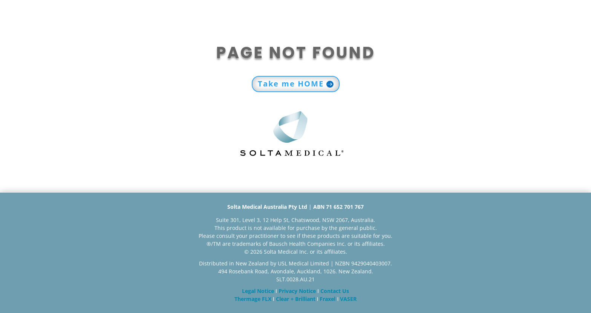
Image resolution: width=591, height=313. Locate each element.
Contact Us (334, 290)
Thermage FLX (252, 298)
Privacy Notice (297, 290)
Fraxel (327, 298)
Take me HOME (291, 84)
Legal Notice (258, 290)
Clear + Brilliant (295, 298)
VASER (348, 298)
